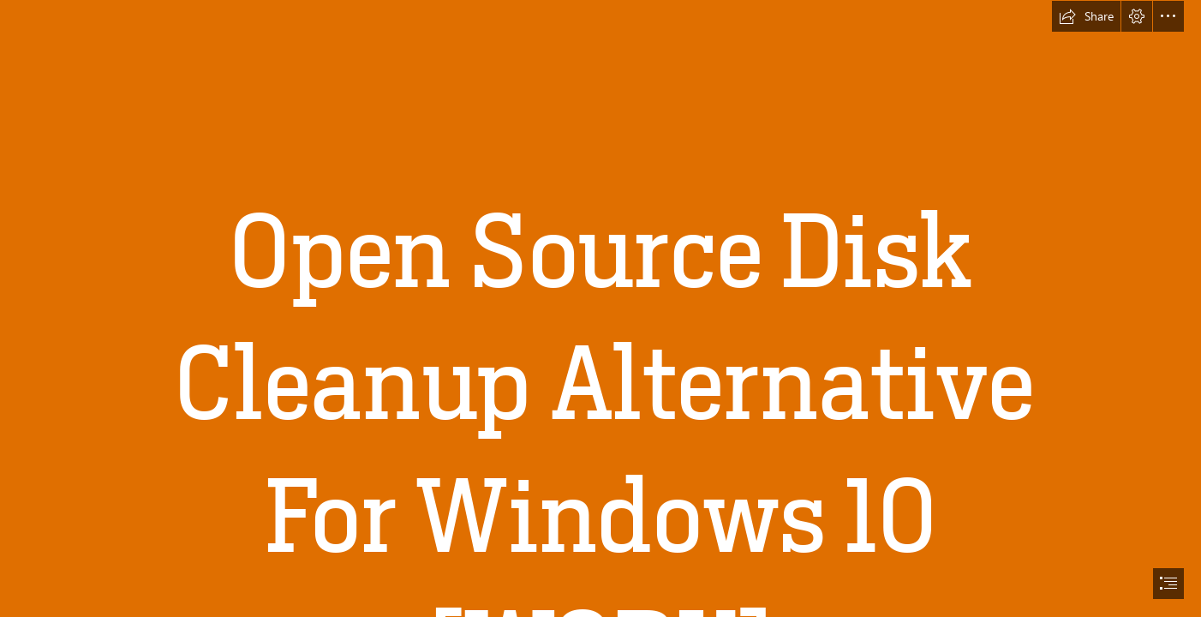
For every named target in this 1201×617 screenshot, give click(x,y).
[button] (1086, 16)
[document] (600, 308)
